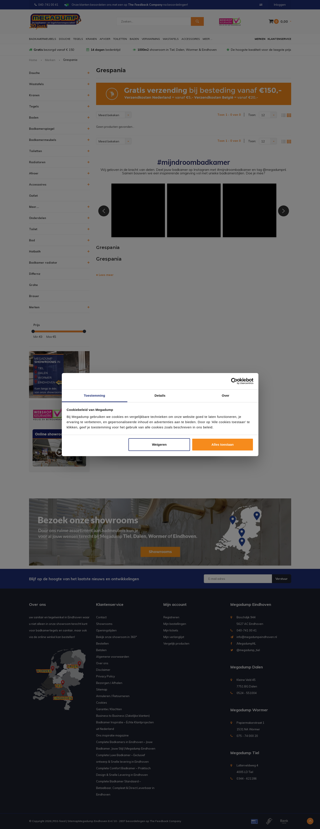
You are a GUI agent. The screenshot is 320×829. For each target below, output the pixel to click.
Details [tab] (160, 395)
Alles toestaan (222, 444)
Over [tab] (225, 395)
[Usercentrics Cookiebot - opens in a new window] (234, 381)
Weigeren (159, 444)
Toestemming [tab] (94, 395)
